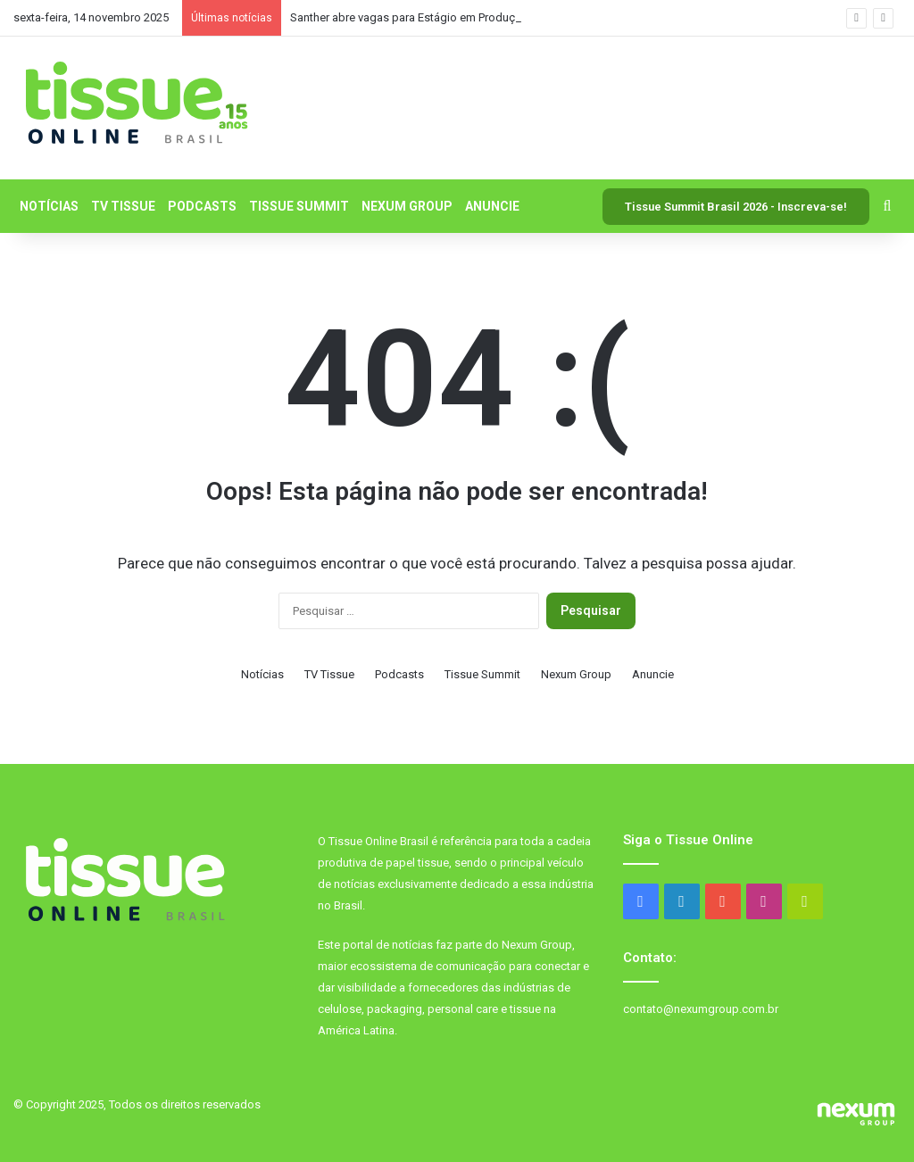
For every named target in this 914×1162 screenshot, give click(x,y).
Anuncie (492, 206)
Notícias (49, 206)
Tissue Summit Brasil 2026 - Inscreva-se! (736, 206)
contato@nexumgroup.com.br (700, 1009)
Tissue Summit (299, 206)
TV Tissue (123, 206)
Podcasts (202, 206)
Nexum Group (407, 206)
